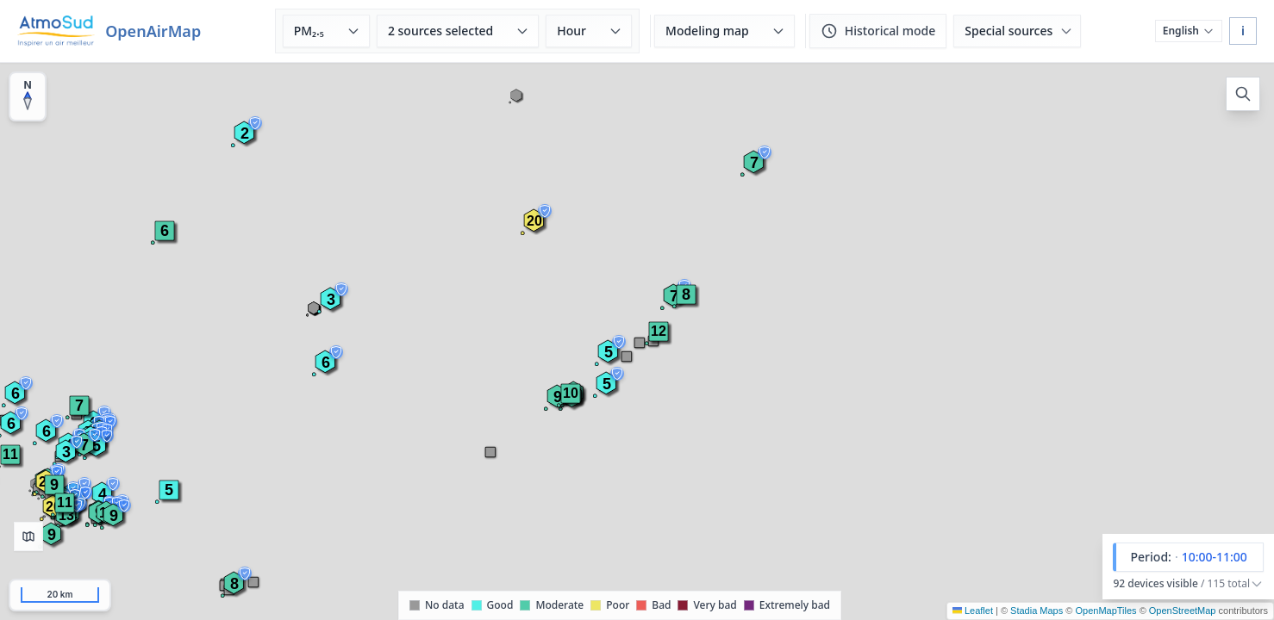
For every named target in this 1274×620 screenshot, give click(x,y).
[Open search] (1243, 94)
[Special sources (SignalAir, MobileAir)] (1017, 31)
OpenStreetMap (1182, 610)
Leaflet (972, 610)
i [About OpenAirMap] (1243, 30)
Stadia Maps (1036, 610)
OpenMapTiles (1105, 610)
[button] (658, 331)
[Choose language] (1188, 31)
